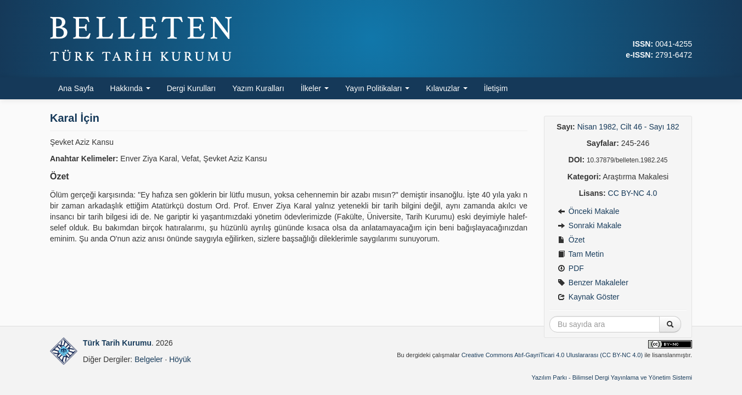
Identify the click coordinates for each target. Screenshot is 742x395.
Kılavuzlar (446, 88)
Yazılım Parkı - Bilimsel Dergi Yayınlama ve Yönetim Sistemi (611, 377)
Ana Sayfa (76, 88)
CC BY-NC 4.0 (632, 193)
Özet (571, 239)
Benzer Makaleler (593, 282)
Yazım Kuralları (258, 88)
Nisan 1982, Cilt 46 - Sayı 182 (628, 126)
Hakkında (130, 88)
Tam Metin (581, 254)
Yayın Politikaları (377, 88)
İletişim (496, 88)
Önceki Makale (588, 211)
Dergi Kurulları (191, 88)
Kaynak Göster (589, 296)
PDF (571, 268)
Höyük (180, 359)
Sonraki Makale (589, 225)
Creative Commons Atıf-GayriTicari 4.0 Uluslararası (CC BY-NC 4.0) (552, 355)
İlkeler (315, 88)
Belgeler (148, 359)
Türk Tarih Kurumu (117, 342)
